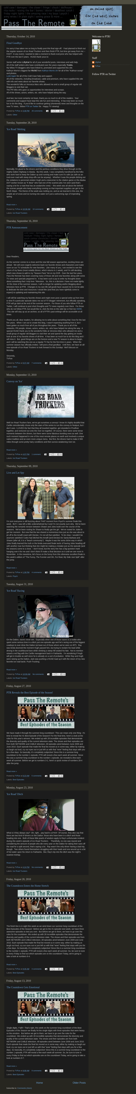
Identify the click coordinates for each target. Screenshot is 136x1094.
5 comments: (37, 776)
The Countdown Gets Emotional (23, 987)
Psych (15, 576)
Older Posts (79, 1082)
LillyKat (98, 62)
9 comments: (37, 1071)
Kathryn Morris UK (50, 70)
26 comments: (37, 111)
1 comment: (37, 454)
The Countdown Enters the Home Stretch (28, 885)
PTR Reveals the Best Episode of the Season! (30, 692)
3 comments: (37, 969)
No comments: (39, 674)
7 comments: (37, 363)
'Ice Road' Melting (16, 129)
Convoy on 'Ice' (14, 381)
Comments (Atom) (24, 1088)
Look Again (11, 76)
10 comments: (38, 209)
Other (15, 115)
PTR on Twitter (32, 106)
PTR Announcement (17, 227)
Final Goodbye (14, 43)
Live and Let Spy (15, 472)
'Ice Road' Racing (15, 590)
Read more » (12, 205)
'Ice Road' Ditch (15, 794)
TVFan (97, 66)
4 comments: (37, 572)
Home (39, 1082)
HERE (79, 309)
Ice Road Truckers (20, 213)
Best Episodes (18, 780)
